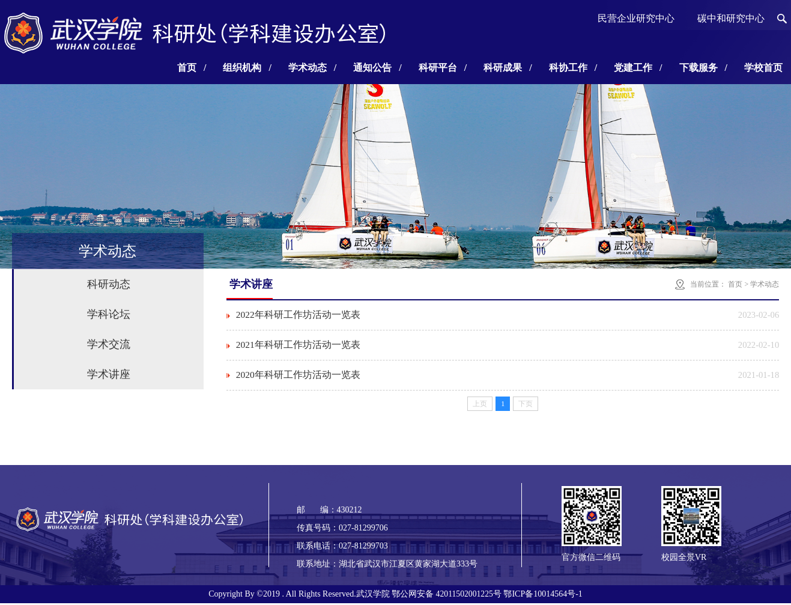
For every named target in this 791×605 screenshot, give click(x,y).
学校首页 (763, 67)
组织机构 (247, 67)
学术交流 (108, 344)
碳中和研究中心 (731, 18)
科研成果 (507, 67)
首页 (191, 67)
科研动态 (108, 284)
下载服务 (703, 67)
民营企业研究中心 (636, 18)
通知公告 (377, 67)
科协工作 (573, 67)
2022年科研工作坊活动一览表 (298, 315)
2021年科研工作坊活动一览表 (298, 346)
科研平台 (443, 67)
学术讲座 (108, 374)
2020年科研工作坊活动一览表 (298, 376)
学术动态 (312, 67)
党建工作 (638, 67)
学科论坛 (108, 314)
